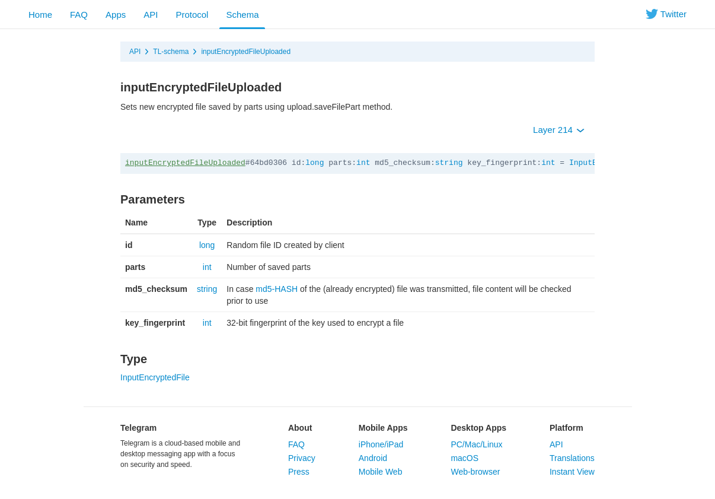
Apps (116, 14)
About (300, 428)
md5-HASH (277, 289)
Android (373, 458)
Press (298, 471)
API (150, 14)
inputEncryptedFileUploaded (246, 51)
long (314, 162)
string (449, 162)
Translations (572, 458)
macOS (464, 458)
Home (40, 14)
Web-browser (475, 471)
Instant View (572, 471)
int (363, 162)
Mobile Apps (383, 428)
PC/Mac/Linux (476, 444)
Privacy (301, 458)
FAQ (79, 14)
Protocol (191, 14)
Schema (242, 14)
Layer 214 (559, 130)
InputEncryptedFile (155, 377)
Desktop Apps (478, 428)
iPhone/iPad (381, 444)
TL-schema (171, 51)
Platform (566, 428)
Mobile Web (381, 471)
